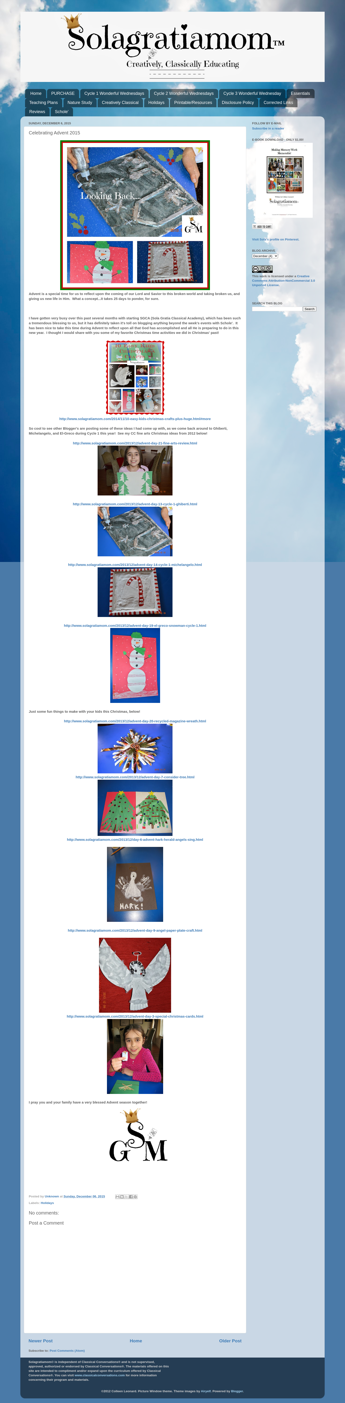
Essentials (300, 93)
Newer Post (41, 1340)
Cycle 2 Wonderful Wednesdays (184, 93)
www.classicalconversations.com (100, 1375)
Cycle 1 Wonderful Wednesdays (114, 93)
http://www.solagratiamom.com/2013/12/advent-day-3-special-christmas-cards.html (135, 1016)
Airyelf (206, 1391)
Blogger (237, 1391)
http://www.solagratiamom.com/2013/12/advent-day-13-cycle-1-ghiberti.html (135, 504)
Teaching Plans (43, 102)
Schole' (62, 111)
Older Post (230, 1340)
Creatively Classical (120, 102)
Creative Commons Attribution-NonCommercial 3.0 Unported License (283, 280)
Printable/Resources (193, 102)
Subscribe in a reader (268, 128)
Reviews (37, 111)
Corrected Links (278, 102)
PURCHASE (63, 93)
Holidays (156, 102)
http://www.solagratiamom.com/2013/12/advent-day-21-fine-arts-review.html (135, 443)
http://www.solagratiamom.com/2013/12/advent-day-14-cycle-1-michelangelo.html (135, 565)
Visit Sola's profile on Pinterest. (275, 239)
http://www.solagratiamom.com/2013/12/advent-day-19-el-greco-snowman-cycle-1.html (135, 626)
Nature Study (80, 102)
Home (36, 93)
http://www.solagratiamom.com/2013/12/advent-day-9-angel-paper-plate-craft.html (135, 930)
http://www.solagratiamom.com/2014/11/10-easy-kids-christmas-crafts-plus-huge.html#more (135, 419)
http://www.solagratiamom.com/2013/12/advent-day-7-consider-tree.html (135, 777)
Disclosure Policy (238, 102)
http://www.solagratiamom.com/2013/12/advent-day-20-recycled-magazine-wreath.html (135, 721)
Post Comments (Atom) (67, 1350)
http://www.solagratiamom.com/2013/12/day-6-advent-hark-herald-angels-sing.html (135, 840)
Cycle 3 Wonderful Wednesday (252, 93)
